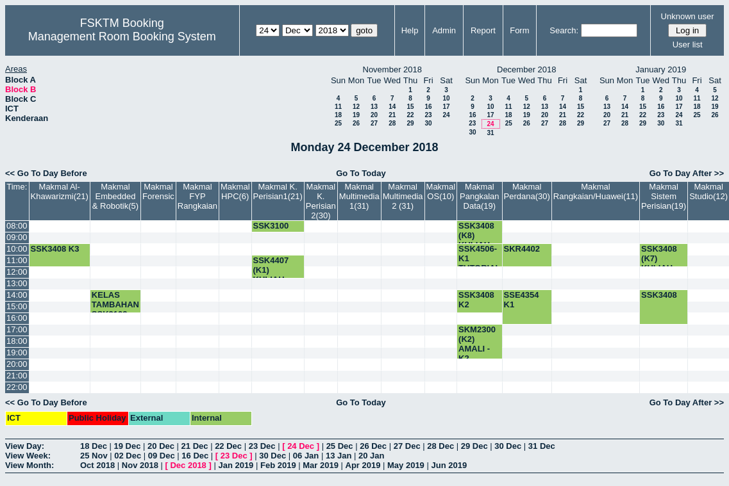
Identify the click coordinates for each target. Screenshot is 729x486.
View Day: (24, 446)
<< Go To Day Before (46, 173)
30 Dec (507, 446)
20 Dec (160, 446)
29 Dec (474, 446)
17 (445, 106)
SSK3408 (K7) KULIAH (659, 258)
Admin (444, 30)
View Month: (29, 465)
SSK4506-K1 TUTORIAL (479, 258)
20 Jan (371, 455)
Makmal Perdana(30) (527, 191)
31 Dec (541, 446)
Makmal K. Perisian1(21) (278, 191)
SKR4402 (522, 249)
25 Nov (94, 455)
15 (410, 106)
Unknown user (687, 16)
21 (392, 114)
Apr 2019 (363, 465)
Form (519, 30)
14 (392, 106)
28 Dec (440, 446)
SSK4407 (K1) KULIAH (271, 269)
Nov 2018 (140, 465)
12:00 (17, 272)
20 (374, 114)
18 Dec (93, 446)
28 (392, 123)
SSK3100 (271, 226)
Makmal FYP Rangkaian (197, 196)
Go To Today (361, 173)
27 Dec (407, 446)
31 (490, 132)
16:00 (17, 318)
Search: (563, 30)
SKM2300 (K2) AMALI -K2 (477, 344)
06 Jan (306, 455)
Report (483, 30)
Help (410, 30)
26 (356, 123)
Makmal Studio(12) (708, 191)
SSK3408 (659, 295)
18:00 (17, 341)
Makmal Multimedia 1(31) (359, 196)
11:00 (17, 260)
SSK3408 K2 (476, 299)
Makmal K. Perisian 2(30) (321, 201)
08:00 (17, 226)
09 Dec (161, 455)
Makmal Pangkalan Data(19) (479, 196)
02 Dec (127, 455)
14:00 (17, 295)
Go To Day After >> (686, 173)
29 (410, 123)
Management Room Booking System (122, 36)
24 (445, 114)
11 (338, 106)
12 (356, 106)
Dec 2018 (188, 465)
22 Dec (228, 446)
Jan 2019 (235, 465)
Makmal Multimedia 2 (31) (403, 196)
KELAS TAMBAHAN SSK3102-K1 (115, 309)
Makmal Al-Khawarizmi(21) (59, 191)
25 (338, 123)
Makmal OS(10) (441, 191)
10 (445, 98)
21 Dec (194, 446)
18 (338, 114)
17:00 (17, 329)
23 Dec (262, 446)
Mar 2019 (321, 465)
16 (428, 106)
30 (428, 123)
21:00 (17, 375)
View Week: (28, 455)
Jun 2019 (449, 465)
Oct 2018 (97, 465)
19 (356, 114)
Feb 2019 (278, 465)
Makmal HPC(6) (235, 191)
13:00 (17, 283)
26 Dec (373, 446)
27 (374, 123)
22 (410, 114)
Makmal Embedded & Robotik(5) (115, 196)
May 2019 (405, 465)
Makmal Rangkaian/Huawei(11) (595, 191)
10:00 (17, 249)
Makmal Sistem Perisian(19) (663, 196)
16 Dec (194, 455)
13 (374, 106)
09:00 (17, 237)
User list (688, 44)
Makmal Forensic (158, 191)
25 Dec (339, 446)
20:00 (17, 364)
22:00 (17, 387)
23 (428, 114)
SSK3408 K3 (55, 249)
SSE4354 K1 (521, 299)
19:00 (17, 352)
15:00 (17, 306)
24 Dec (300, 446)
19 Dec (127, 446)
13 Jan (338, 455)
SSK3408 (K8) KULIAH (476, 235)
